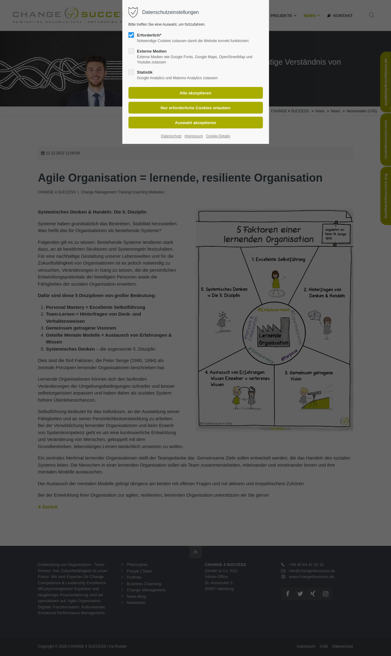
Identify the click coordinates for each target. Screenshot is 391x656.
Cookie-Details (218, 136)
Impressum (194, 136)
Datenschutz (171, 136)
